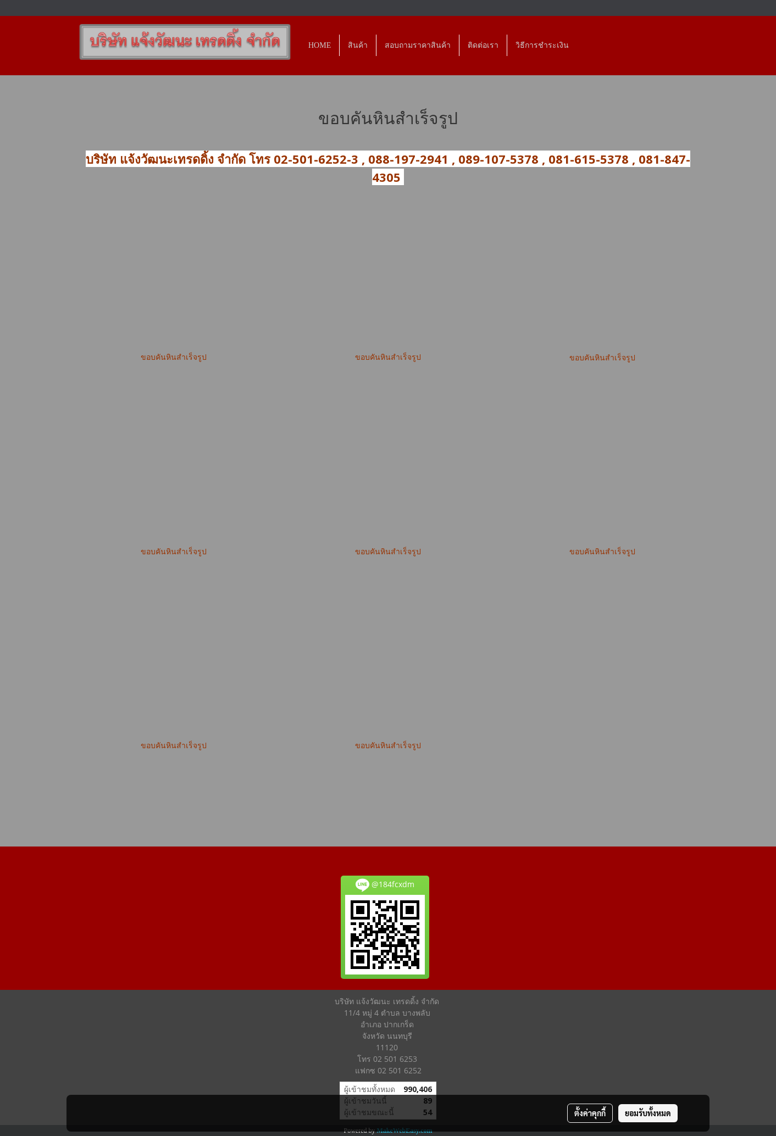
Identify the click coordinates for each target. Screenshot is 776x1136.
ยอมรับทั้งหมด (648, 1113)
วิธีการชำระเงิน (542, 45)
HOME (319, 45)
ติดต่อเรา (483, 45)
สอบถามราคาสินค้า (418, 45)
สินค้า (358, 45)
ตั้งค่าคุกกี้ (590, 1113)
